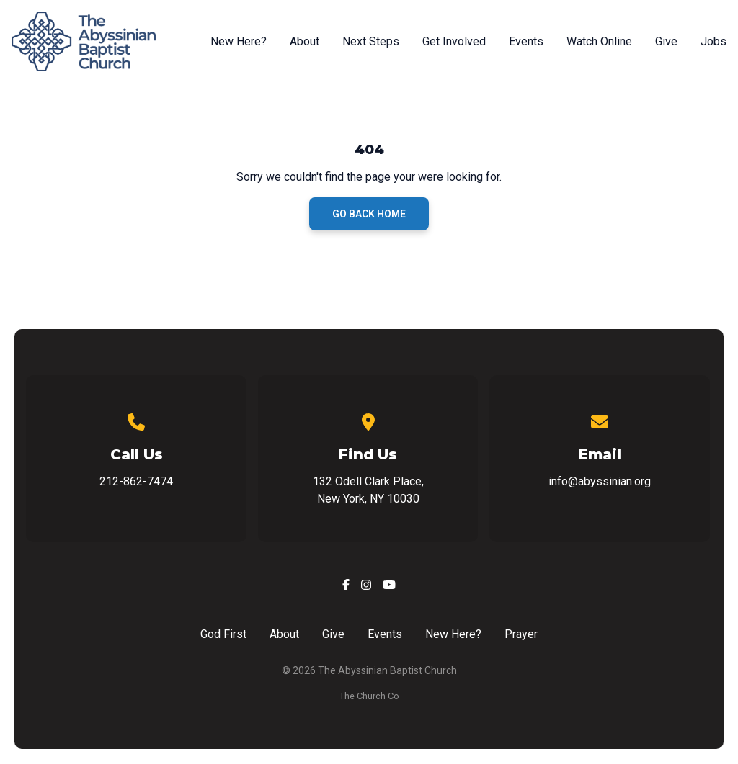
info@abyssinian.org (599, 481)
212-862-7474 (136, 481)
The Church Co (369, 696)
